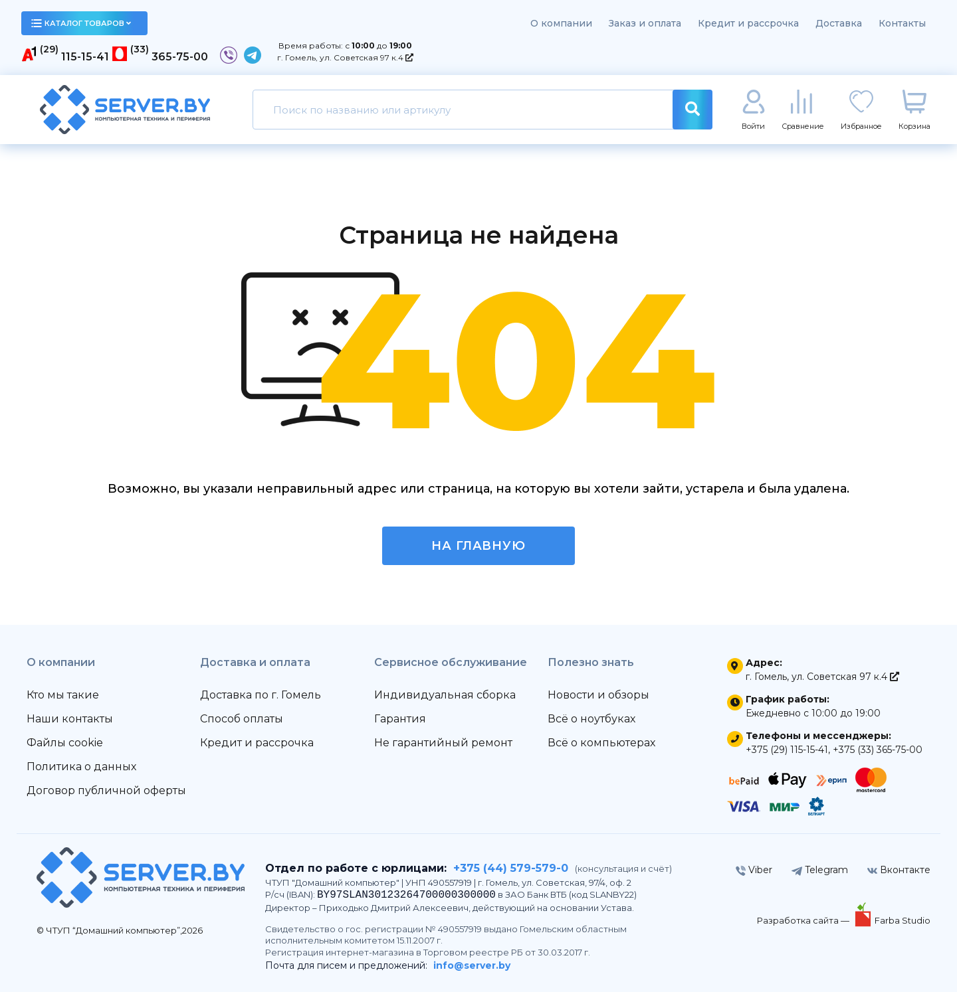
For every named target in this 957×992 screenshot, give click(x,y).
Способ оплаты (241, 718)
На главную (478, 545)
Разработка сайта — (804, 920)
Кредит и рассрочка (748, 23)
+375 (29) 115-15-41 (787, 750)
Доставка (838, 23)
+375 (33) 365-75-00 (877, 750)
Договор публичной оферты (106, 790)
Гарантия (400, 718)
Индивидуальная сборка (445, 695)
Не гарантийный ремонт (443, 742)
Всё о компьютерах (601, 742)
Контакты (902, 23)
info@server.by (471, 965)
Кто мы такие (63, 695)
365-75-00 (180, 56)
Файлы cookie (65, 742)
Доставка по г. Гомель (260, 695)
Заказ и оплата (645, 23)
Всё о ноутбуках (591, 718)
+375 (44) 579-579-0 (510, 868)
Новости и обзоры (598, 695)
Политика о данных (81, 766)
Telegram (820, 870)
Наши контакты (70, 718)
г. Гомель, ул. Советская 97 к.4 (345, 57)
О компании (561, 23)
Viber (754, 870)
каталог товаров (81, 23)
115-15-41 (85, 56)
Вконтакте (898, 870)
